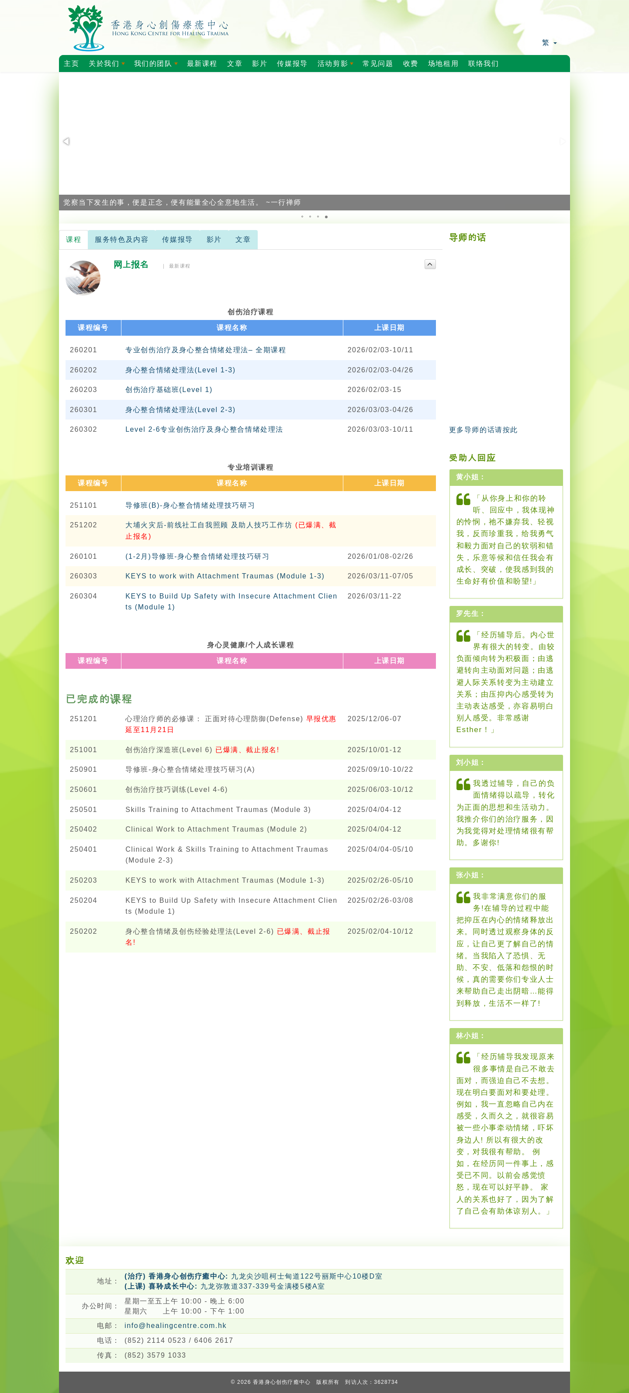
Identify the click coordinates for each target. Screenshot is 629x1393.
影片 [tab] (214, 239)
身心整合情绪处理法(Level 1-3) (180, 370)
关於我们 (108, 66)
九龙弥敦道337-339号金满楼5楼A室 (224, 1286)
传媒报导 (292, 63)
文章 (234, 63)
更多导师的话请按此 (483, 429)
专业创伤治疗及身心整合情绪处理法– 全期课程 (206, 350)
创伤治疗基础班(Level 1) (169, 389)
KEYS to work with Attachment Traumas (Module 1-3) (225, 576)
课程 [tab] (73, 239)
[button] (67, 141)
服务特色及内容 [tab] (122, 239)
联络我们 (483, 63)
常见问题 (378, 63)
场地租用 (443, 63)
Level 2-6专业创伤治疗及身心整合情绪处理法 (204, 429)
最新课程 (202, 63)
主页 (71, 63)
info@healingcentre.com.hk (175, 1325)
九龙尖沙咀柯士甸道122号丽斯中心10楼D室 (253, 1276)
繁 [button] (549, 42)
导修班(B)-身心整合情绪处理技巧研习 (190, 505)
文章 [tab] (243, 239)
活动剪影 (337, 66)
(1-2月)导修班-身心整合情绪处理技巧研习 (197, 556)
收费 (410, 63)
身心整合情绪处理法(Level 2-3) (180, 409)
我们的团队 (157, 66)
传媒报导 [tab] (177, 239)
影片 (259, 63)
